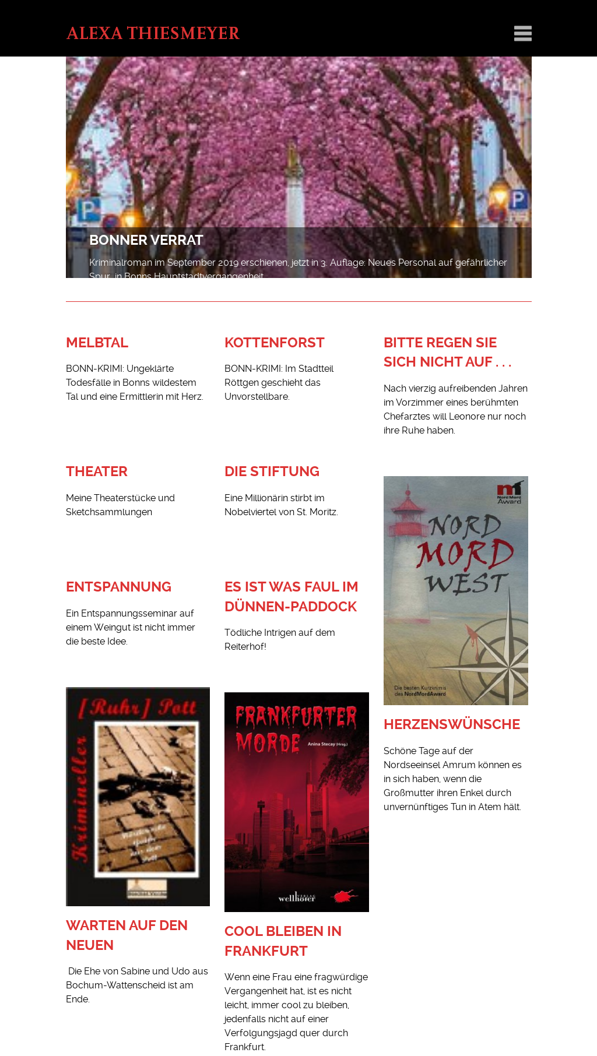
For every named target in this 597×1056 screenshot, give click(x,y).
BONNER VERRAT (146, 240)
